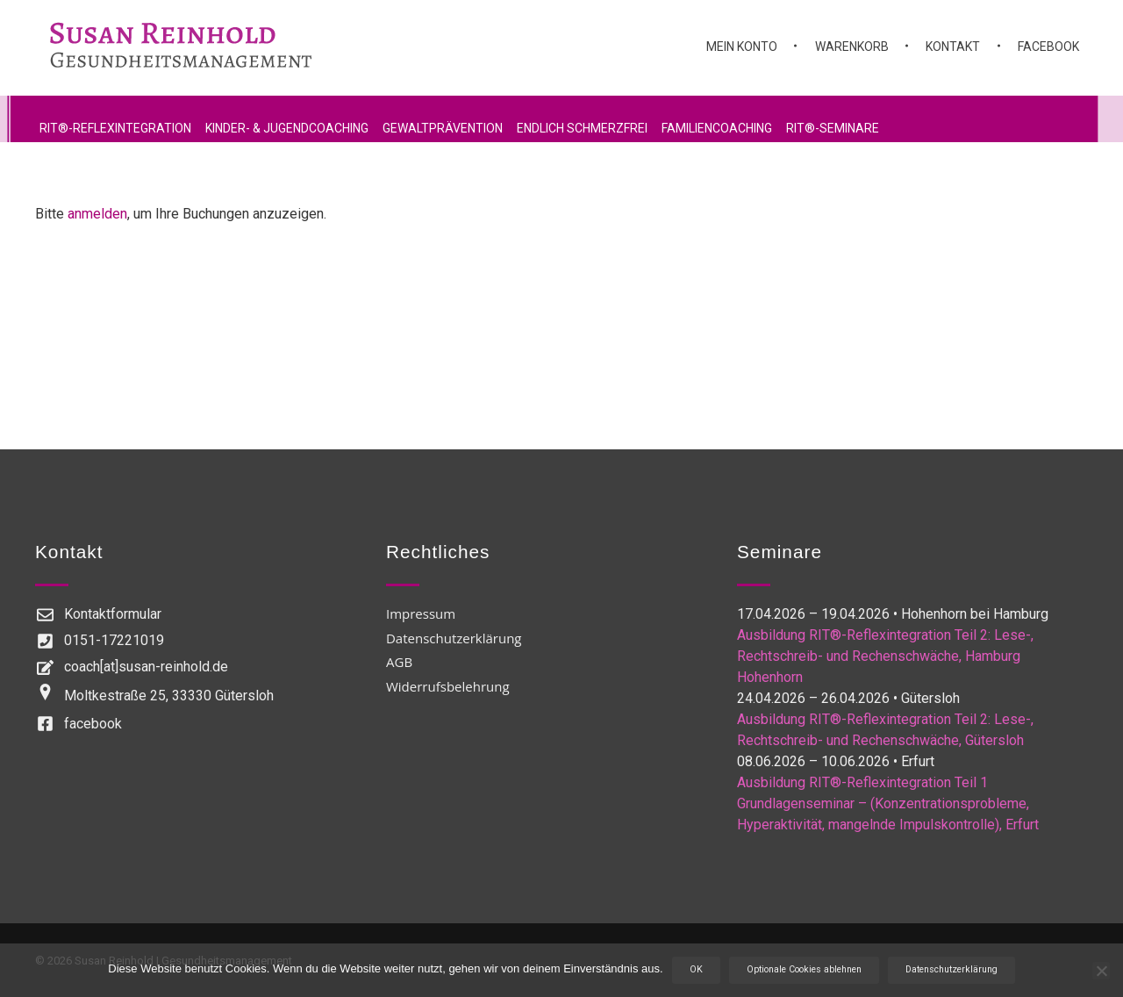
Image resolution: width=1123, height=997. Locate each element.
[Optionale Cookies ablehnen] (1101, 970)
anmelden (97, 213)
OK (696, 969)
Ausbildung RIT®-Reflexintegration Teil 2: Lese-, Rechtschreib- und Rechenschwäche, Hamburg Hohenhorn (885, 656)
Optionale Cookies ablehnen (804, 969)
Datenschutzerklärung (951, 969)
